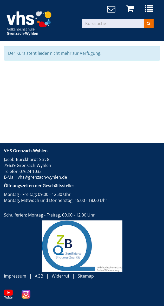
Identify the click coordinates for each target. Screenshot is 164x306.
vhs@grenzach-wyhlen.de (42, 177)
